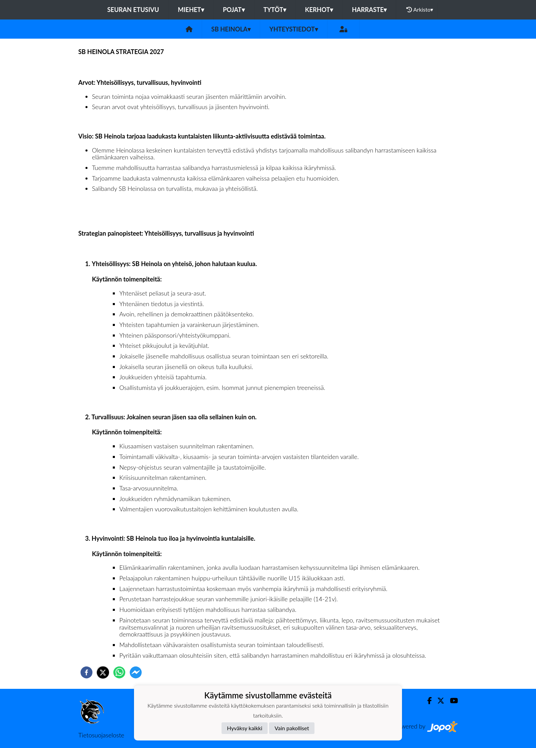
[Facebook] (427, 700)
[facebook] (86, 672)
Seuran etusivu (133, 9)
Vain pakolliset (291, 728)
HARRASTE (369, 9)
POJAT (234, 9)
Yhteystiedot (293, 29)
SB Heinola (231, 29)
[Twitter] (438, 700)
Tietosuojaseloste (101, 735)
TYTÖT (275, 9)
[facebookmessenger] (136, 672)
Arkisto (419, 9)
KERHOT (319, 9)
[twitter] (103, 672)
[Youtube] (451, 700)
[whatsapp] (119, 672)
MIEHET (191, 9)
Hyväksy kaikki (244, 728)
